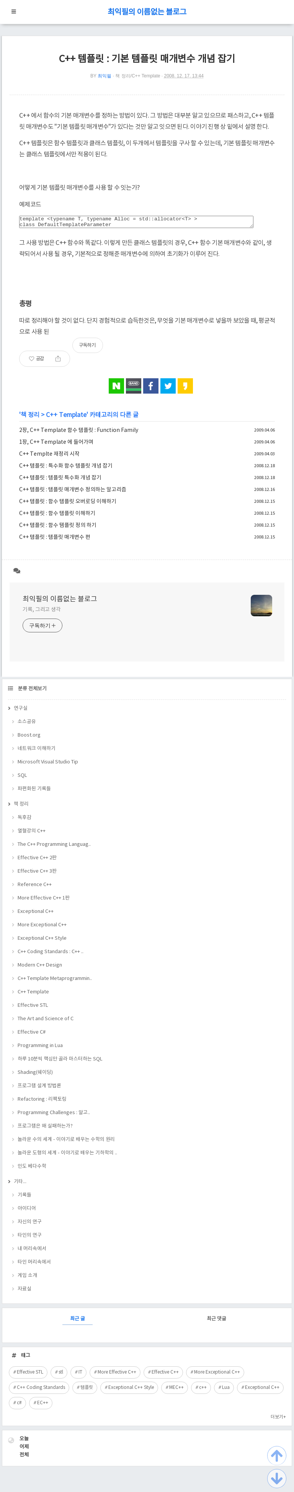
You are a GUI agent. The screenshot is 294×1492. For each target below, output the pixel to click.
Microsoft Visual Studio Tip (48, 764)
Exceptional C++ (36, 914)
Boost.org (29, 737)
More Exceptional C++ (42, 927)
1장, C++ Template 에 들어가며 (56, 445)
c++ (203, 1389)
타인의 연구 (30, 1238)
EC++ (42, 1405)
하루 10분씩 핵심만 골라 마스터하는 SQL (60, 1061)
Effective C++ (165, 1374)
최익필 (104, 76)
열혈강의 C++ (32, 833)
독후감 (24, 820)
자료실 (24, 1291)
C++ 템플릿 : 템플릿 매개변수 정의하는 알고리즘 (72, 492)
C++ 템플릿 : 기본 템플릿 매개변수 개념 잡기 (147, 59)
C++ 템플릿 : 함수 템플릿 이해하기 (57, 516)
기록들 (24, 1197)
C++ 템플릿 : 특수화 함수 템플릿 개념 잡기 (66, 468)
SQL (22, 778)
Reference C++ (35, 887)
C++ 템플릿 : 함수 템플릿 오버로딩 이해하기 (67, 504)
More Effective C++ (117, 1374)
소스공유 (27, 724)
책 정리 (30, 417)
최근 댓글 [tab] (216, 1321)
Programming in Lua (40, 1048)
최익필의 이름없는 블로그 (147, 12)
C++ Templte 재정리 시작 (49, 456)
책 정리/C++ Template (137, 76)
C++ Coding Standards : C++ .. (50, 954)
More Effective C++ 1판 (44, 900)
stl (61, 1374)
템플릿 (86, 1389)
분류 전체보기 (32, 691)
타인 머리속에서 (34, 1264)
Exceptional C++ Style (42, 941)
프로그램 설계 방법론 (39, 1088)
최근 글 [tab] (77, 1321)
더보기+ (278, 1419)
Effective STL (33, 1008)
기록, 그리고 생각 (42, 612)
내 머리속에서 (32, 1251)
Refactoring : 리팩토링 (42, 1102)
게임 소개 (27, 1278)
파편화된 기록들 (34, 791)
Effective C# (32, 1034)
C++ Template (66, 417)
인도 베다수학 (32, 1169)
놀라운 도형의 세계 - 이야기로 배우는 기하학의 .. (67, 1155)
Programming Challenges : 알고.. (54, 1115)
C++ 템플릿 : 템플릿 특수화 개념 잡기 (60, 480)
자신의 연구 (30, 1224)
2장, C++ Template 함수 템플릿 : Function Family (78, 433)
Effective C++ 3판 (37, 873)
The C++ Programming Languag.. (54, 847)
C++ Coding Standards (41, 1389)
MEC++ (176, 1389)
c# (19, 1405)
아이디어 (27, 1211)
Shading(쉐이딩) (35, 1075)
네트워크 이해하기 (37, 751)
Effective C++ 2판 (37, 860)
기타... (20, 1184)
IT (80, 1374)
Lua (226, 1389)
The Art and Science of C (46, 1021)
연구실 (21, 711)
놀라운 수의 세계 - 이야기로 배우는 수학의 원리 (66, 1142)
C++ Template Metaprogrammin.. (55, 981)
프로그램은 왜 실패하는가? (45, 1128)
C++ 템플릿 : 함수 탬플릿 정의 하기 (57, 528)
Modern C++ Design (40, 967)
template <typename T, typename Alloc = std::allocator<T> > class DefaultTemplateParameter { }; (136, 223)
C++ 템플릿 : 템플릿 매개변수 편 (54, 540)
